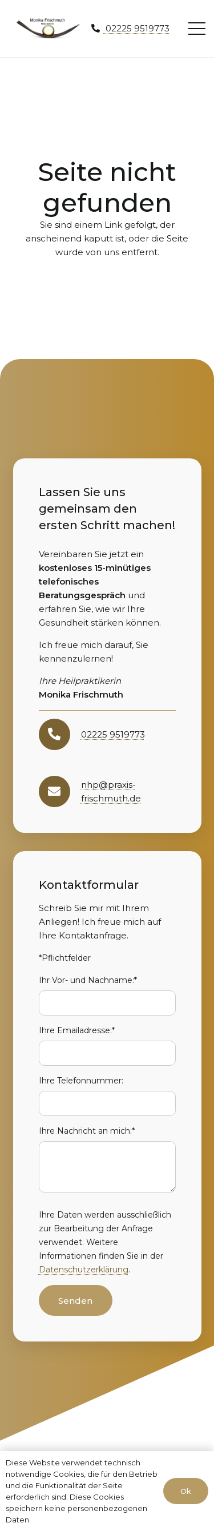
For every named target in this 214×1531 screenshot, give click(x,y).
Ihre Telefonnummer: (81, 1080)
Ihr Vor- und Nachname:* (88, 980)
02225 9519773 (113, 734)
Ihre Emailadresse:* (77, 1030)
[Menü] (196, 28)
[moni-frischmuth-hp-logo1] (48, 28)
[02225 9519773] (60, 734)
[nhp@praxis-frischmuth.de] (60, 791)
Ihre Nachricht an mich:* (87, 1131)
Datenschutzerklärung (83, 1269)
